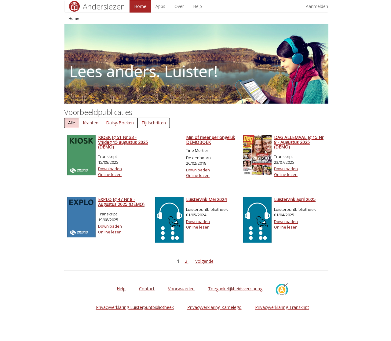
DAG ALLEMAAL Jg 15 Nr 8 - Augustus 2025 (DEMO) (298, 142)
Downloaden (110, 168)
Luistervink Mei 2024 (206, 199)
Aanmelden (317, 6)
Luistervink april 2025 (295, 199)
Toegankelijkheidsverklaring (235, 289)
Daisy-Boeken (120, 123)
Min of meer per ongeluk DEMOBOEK (210, 139)
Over (179, 6)
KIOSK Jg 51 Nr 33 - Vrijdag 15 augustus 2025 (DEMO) (123, 142)
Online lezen (110, 174)
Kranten (90, 123)
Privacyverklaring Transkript (282, 307)
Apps (160, 6)
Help (197, 6)
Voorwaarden (181, 289)
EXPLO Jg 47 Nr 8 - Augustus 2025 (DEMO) (121, 201)
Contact (147, 289)
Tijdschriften (153, 123)
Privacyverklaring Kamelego (214, 307)
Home (140, 6)
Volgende (204, 261)
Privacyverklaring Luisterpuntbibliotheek (135, 307)
